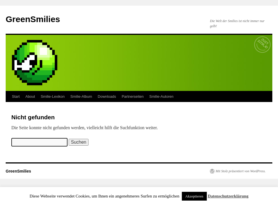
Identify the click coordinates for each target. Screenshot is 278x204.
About (30, 96)
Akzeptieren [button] (194, 196)
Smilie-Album (81, 96)
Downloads (107, 96)
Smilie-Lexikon (53, 96)
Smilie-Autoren (161, 96)
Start (16, 96)
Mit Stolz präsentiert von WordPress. (241, 171)
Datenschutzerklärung (228, 196)
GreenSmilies (33, 19)
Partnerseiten (133, 96)
